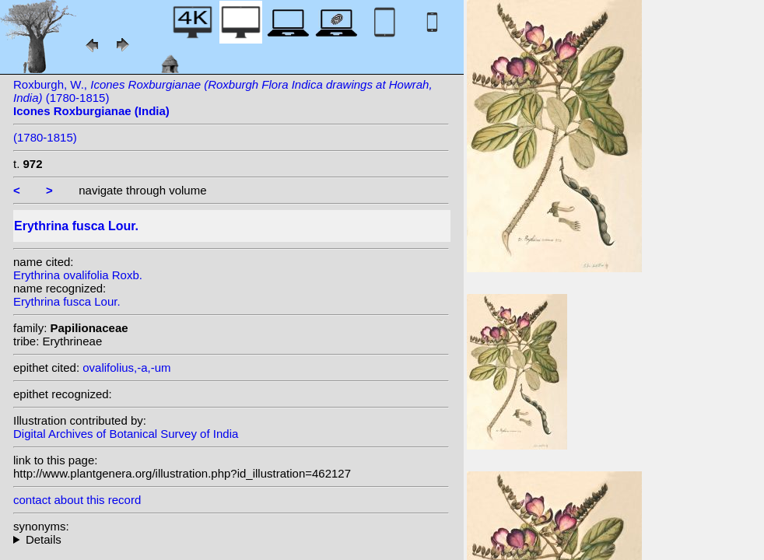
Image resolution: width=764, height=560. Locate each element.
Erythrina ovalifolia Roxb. (77, 275)
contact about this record (77, 499)
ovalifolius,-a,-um (126, 367)
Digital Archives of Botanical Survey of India (125, 433)
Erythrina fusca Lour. (67, 301)
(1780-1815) (45, 137)
